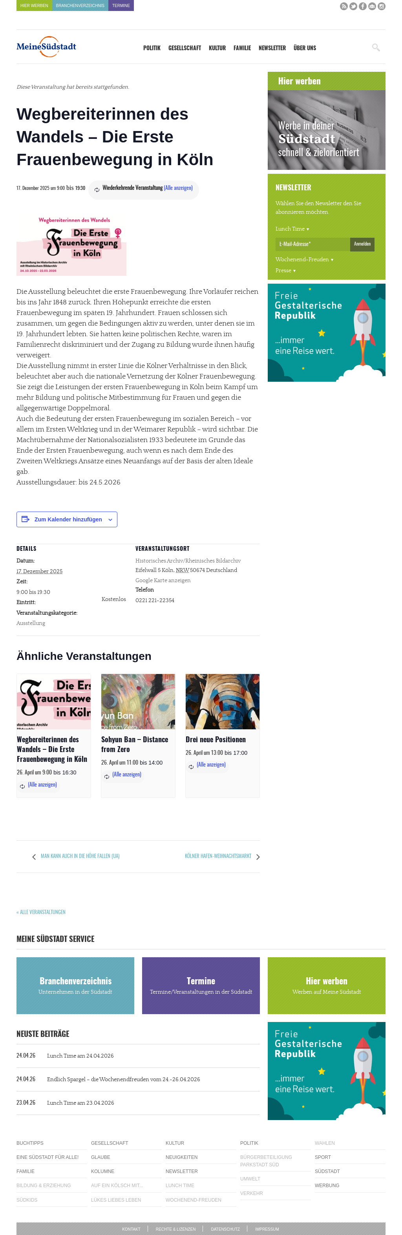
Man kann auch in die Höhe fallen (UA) (79, 856)
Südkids (26, 1200)
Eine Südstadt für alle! (47, 1157)
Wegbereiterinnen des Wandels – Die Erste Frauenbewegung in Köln (52, 750)
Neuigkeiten (181, 1157)
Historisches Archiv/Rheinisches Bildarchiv (188, 561)
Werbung (327, 1185)
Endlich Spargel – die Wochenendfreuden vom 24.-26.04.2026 (108, 1080)
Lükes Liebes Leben (116, 1200)
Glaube (100, 1157)
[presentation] (54, 701)
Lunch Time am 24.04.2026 (65, 1056)
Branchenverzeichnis (80, 6)
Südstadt (327, 1171)
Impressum (267, 1229)
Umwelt (250, 1179)
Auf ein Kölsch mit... (117, 1185)
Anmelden (362, 244)
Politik (152, 48)
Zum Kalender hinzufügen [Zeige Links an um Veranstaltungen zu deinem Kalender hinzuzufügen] (68, 519)
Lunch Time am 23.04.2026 (65, 1103)
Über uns (305, 48)
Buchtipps (30, 1143)
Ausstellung (30, 623)
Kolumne (102, 1171)
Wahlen (325, 1143)
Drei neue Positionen (216, 740)
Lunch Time (290, 229)
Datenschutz (225, 1229)
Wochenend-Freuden (302, 260)
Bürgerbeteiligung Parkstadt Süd (266, 1161)
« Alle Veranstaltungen (41, 912)
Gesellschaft (184, 48)
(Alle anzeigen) (178, 188)
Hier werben (34, 6)
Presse (283, 271)
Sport (323, 1157)
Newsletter (272, 48)
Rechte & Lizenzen (176, 1229)
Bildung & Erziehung (43, 1185)
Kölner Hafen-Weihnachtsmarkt (218, 856)
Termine (121, 6)
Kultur (217, 48)
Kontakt (131, 1229)
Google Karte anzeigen (163, 580)
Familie (242, 48)
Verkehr (251, 1193)
